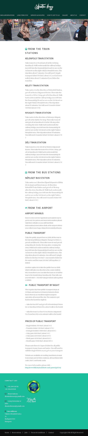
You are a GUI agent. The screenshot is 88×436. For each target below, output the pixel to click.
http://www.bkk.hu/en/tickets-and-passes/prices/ (43, 368)
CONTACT (82, 15)
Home (7, 433)
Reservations (16, 433)
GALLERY (65, 15)
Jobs (25, 433)
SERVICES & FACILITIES (38, 15)
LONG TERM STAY (22, 15)
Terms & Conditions (38, 433)
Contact (51, 433)
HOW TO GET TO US (53, 15)
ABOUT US (73, 15)
